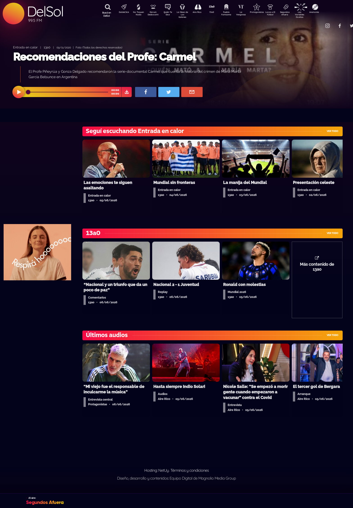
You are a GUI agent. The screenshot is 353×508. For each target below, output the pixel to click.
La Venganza (248, 14)
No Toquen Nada (138, 14)
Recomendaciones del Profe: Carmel (104, 56)
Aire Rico (201, 12)
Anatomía (327, 12)
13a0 (217, 12)
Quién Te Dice (169, 14)
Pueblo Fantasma (232, 14)
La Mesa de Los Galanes (185, 14)
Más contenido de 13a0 (317, 269)
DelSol (45, 11)
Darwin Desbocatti (153, 14)
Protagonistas (264, 12)
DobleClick (122, 12)
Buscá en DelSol (106, 14)
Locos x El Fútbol (280, 14)
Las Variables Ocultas (311, 14)
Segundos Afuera (296, 14)
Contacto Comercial (318, 23)
